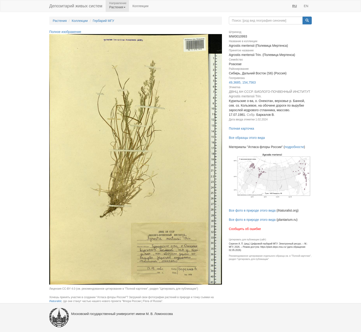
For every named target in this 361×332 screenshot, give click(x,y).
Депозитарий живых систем (75, 6)
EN (306, 6)
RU (294, 6)
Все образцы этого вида (247, 138)
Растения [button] (117, 7)
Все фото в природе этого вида (252, 210)
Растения (60, 21)
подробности (294, 147)
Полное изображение (65, 32)
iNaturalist (55, 301)
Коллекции (140, 6)
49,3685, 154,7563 (242, 82)
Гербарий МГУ (103, 21)
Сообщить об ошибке (245, 229)
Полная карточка (241, 128)
